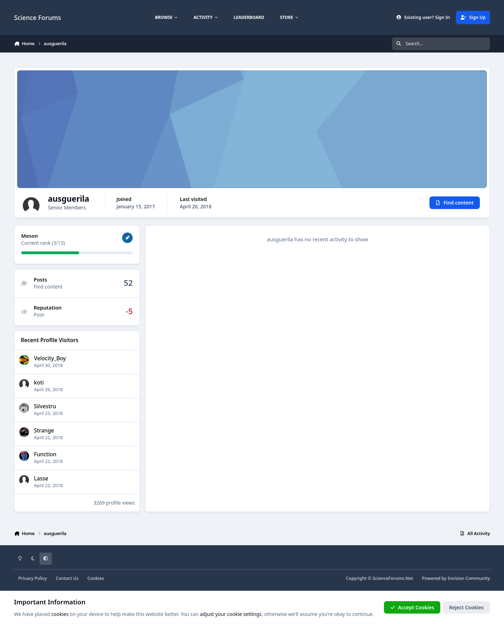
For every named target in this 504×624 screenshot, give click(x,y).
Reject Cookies (466, 607)
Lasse (41, 478)
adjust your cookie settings (230, 614)
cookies (59, 614)
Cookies (96, 578)
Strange (44, 430)
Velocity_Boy (50, 358)
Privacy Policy (33, 578)
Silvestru (45, 406)
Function (45, 454)
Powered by (456, 578)
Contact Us (67, 578)
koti (39, 382)
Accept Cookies (412, 607)
